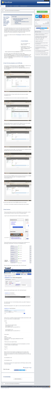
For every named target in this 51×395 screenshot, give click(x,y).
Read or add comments (46, 23)
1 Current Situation (18, 20)
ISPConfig (19, 34)
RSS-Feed (49, 386)
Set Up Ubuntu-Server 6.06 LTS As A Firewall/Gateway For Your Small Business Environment (41, 48)
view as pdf (26, 367)
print (30, 367)
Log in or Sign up (47, 0)
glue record (26, 56)
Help (38, 386)
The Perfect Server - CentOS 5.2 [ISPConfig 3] (41, 54)
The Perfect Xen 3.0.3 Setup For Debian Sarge (41, 45)
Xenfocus (6, 386)
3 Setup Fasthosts (18, 23)
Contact (36, 386)
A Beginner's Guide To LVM (38, 41)
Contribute (33, 386)
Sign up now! (42, 11)
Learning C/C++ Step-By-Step (39, 39)
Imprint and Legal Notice (43, 386)
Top (47, 386)
